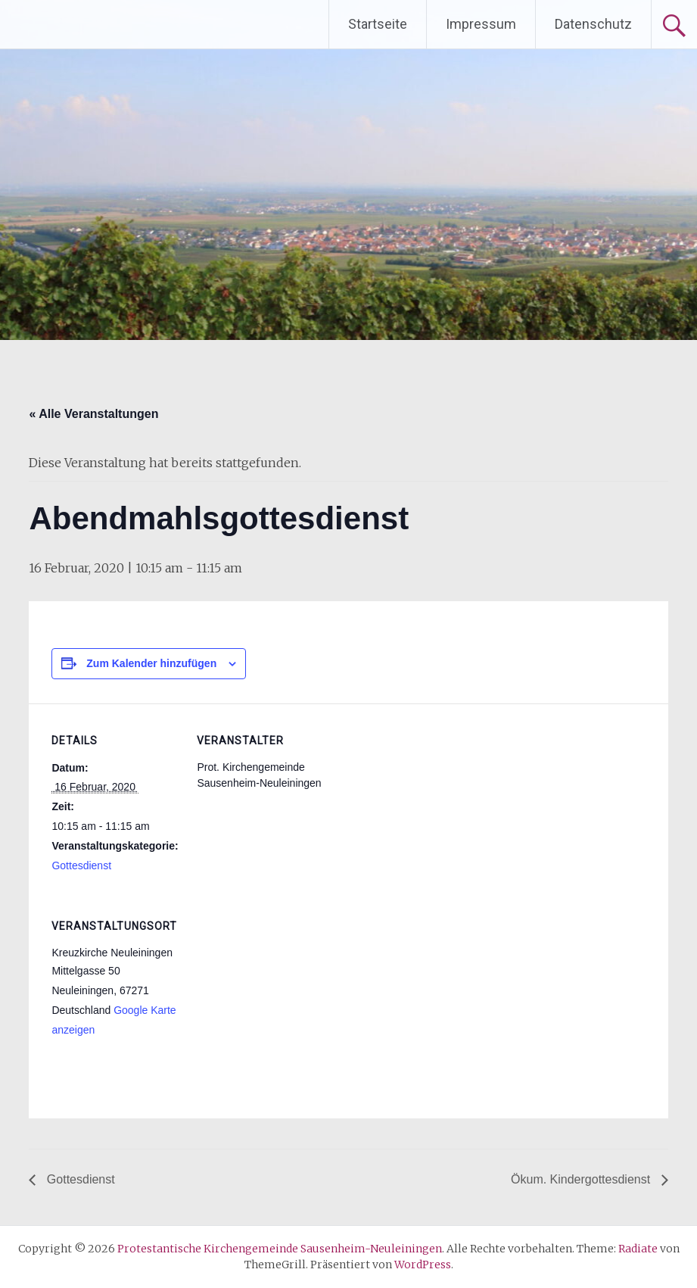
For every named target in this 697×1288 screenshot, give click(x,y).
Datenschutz (593, 24)
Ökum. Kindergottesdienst (582, 1179)
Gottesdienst (81, 865)
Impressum (481, 24)
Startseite (377, 24)
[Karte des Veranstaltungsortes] (276, 993)
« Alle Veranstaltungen (93, 413)
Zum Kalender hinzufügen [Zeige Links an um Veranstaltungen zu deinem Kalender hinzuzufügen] (151, 663)
